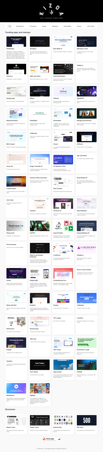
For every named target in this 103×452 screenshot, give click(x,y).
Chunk (55, 144)
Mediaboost (10, 395)
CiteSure (33, 211)
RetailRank (33, 120)
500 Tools (80, 427)
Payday (55, 305)
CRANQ (79, 372)
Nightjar (32, 395)
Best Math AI (57, 49)
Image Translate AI (36, 166)
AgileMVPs (80, 98)
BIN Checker (10, 144)
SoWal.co (80, 65)
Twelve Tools (34, 427)
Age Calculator (82, 155)
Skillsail (56, 98)
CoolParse (56, 255)
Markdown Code (82, 49)
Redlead (32, 305)
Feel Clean (10, 200)
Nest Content (57, 188)
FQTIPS (32, 233)
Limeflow (80, 318)
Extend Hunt (57, 427)
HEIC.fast (33, 339)
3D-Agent (33, 49)
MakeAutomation (12, 120)
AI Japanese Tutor (59, 166)
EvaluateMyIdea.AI (83, 233)
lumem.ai (9, 76)
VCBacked (33, 133)
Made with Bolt (11, 305)
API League (57, 318)
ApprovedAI (57, 372)
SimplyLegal (10, 98)
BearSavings (34, 329)
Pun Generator (11, 244)
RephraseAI (10, 233)
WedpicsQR (34, 280)
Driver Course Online (84, 269)
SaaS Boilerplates (59, 76)
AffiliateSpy (10, 49)
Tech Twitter (34, 372)
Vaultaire (9, 361)
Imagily (8, 349)
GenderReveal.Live (59, 280)
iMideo (32, 98)
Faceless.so (57, 211)
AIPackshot (10, 329)
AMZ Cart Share (35, 76)
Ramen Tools (10, 427)
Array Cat (9, 166)
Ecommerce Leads (83, 349)
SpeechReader (82, 211)
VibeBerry (80, 255)
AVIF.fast (80, 144)
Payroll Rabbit (58, 233)
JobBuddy (80, 305)
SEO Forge (57, 349)
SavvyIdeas (57, 120)
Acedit (8, 280)
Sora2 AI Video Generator (38, 178)
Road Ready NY (82, 178)
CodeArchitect (11, 188)
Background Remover (84, 120)
